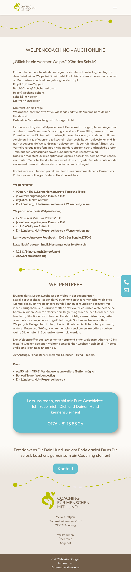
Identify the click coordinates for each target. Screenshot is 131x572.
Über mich (65, 539)
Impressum (65, 563)
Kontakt (65, 468)
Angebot (65, 543)
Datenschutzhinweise (65, 567)
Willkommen (65, 535)
